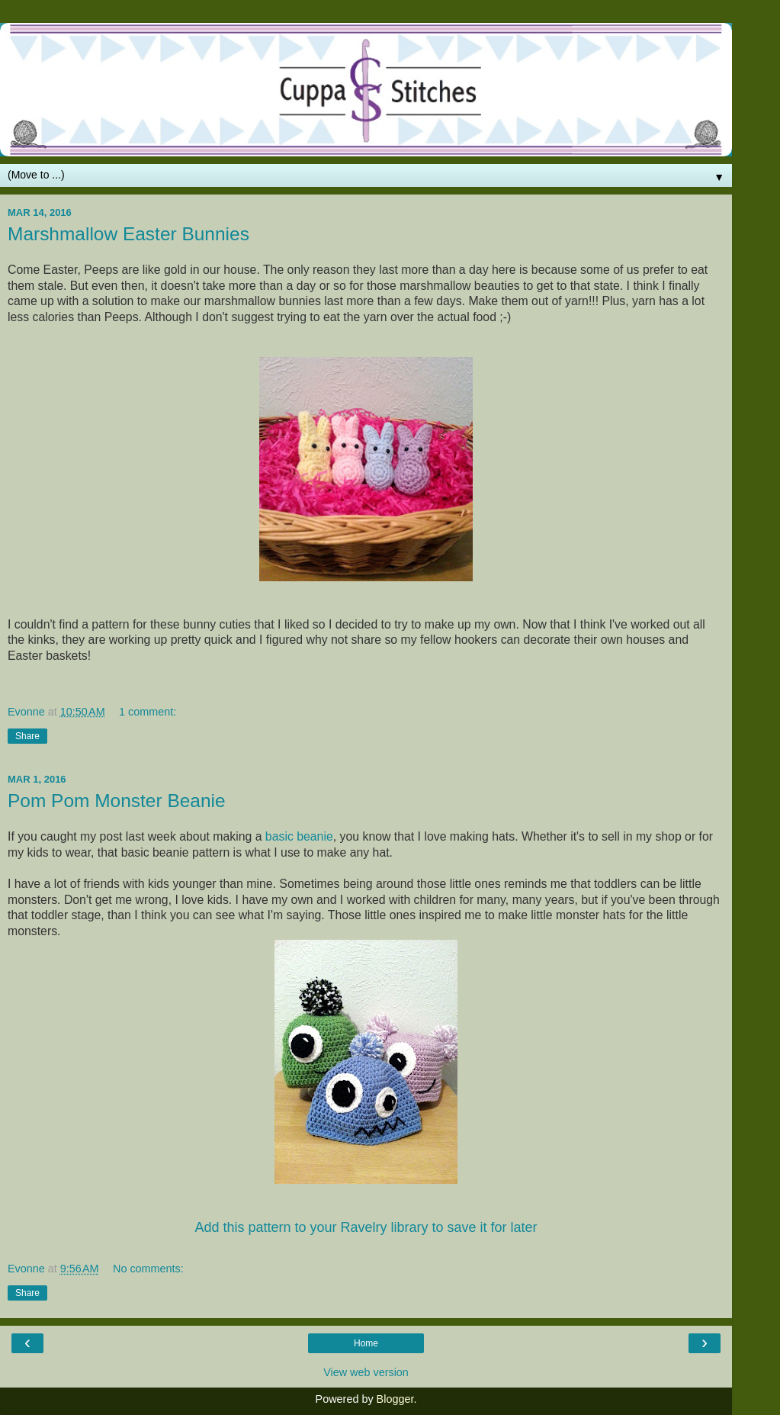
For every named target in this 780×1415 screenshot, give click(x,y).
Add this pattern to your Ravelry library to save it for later (365, 1227)
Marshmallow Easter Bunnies (128, 234)
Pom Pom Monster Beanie (117, 800)
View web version (366, 1372)
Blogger (395, 1399)
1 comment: (147, 712)
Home (366, 1343)
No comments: (148, 1268)
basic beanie (299, 836)
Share (27, 736)
